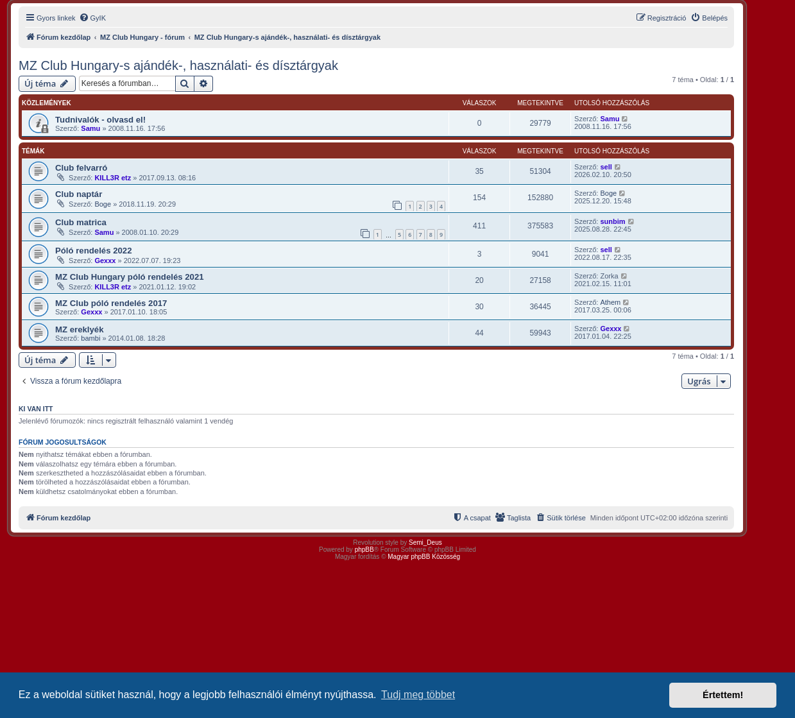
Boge (102, 204)
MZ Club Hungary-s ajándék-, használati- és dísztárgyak (178, 65)
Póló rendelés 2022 (93, 250)
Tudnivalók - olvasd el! (100, 119)
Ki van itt (36, 409)
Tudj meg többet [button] (418, 694)
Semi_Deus (425, 542)
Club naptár (78, 194)
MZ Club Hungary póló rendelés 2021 (129, 277)
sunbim (612, 221)
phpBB (364, 549)
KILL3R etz (112, 178)
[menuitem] (92, 18)
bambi (90, 338)
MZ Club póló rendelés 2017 (111, 303)
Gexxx (104, 260)
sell (605, 167)
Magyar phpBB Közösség (424, 556)
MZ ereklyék (79, 329)
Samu (90, 128)
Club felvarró (81, 168)
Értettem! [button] (723, 695)
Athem (610, 302)
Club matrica (81, 222)
